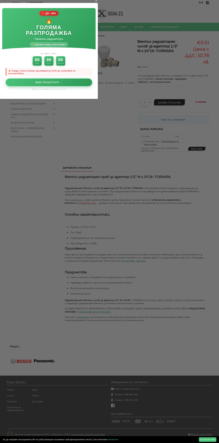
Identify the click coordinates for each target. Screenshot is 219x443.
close (156, 164)
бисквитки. (113, 439)
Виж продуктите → (109, 246)
